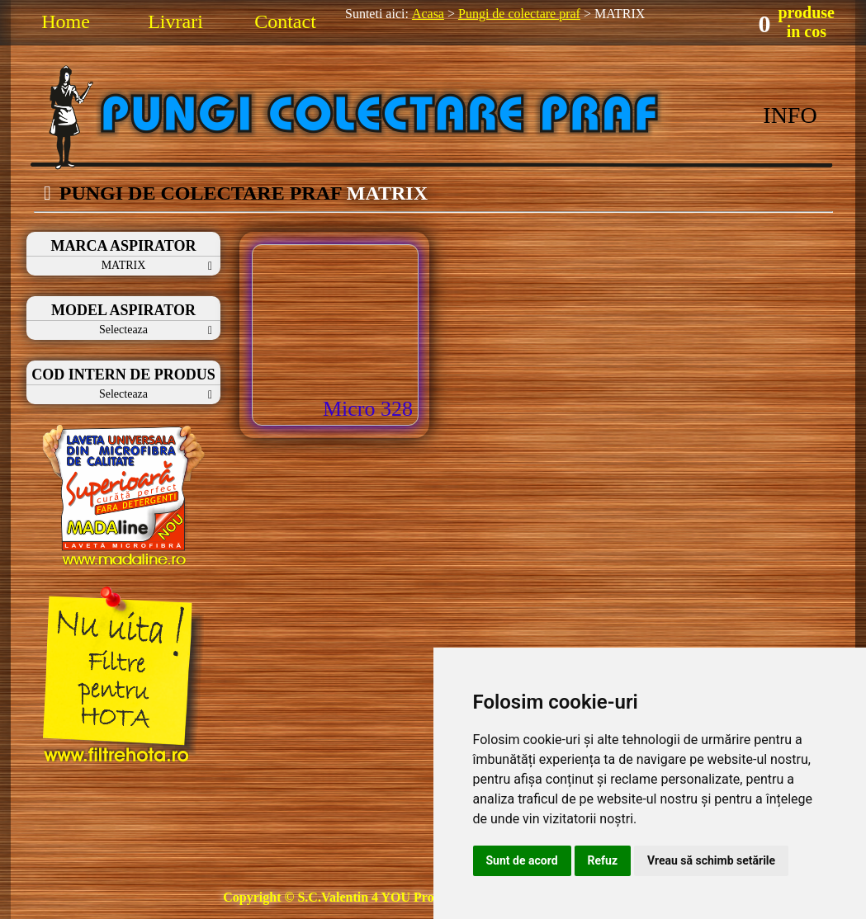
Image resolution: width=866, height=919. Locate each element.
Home (65, 21)
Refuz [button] (603, 860)
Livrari (175, 21)
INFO (789, 115)
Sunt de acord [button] (522, 860)
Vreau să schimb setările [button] (711, 860)
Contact (285, 21)
